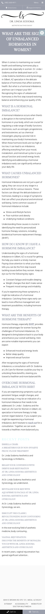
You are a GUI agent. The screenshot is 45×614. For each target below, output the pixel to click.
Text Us (33, 612)
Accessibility (21, 604)
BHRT (31, 324)
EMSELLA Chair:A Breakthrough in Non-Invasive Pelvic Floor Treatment (20, 447)
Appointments (34, 8)
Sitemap (8, 604)
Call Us (11, 612)
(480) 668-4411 (9, 3)
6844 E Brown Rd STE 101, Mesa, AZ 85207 (22, 600)
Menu (36, 3)
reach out (32, 423)
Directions (11, 8)
